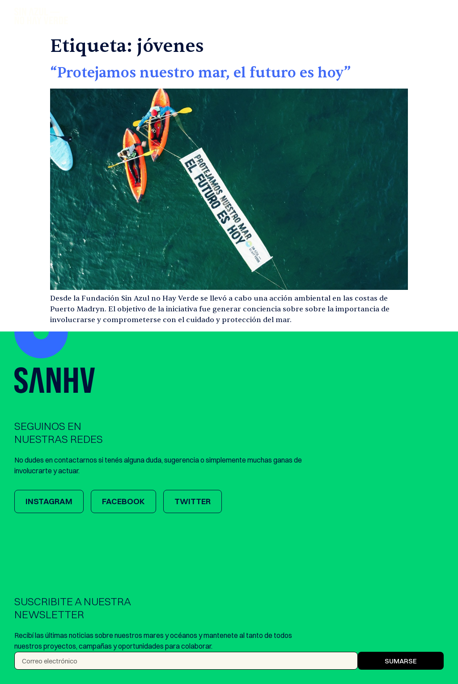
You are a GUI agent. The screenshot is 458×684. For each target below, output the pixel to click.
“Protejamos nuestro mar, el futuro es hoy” (200, 73)
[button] (438, 16)
